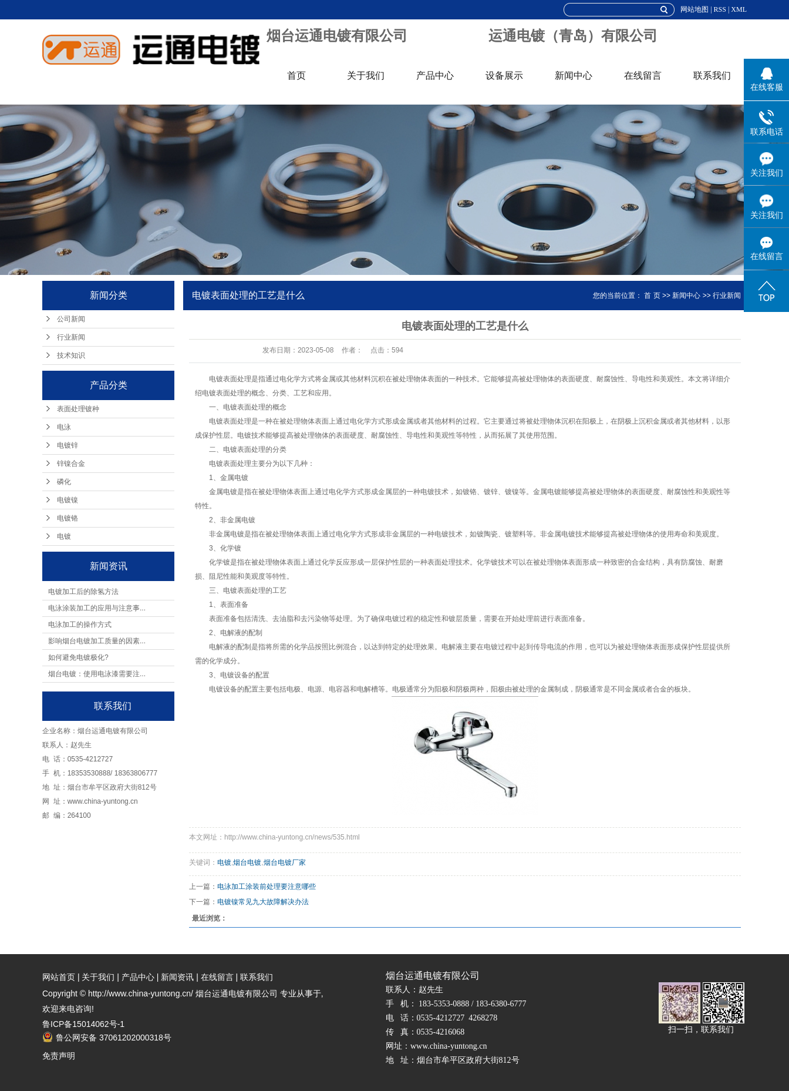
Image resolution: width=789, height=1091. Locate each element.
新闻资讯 (177, 977)
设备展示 (504, 75)
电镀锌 (67, 445)
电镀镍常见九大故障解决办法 (263, 902)
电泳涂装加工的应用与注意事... (97, 608)
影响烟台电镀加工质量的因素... (97, 641)
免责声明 (58, 1055)
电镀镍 (67, 500)
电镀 (64, 536)
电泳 (64, 427)
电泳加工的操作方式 (80, 624)
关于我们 (366, 75)
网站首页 (58, 977)
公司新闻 (71, 319)
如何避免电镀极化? (78, 657)
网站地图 (694, 9)
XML (739, 9)
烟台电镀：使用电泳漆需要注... (97, 674)
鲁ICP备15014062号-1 (83, 1024)
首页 (296, 75)
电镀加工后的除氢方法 (83, 592)
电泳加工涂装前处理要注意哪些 (266, 886)
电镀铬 (67, 518)
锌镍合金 (71, 463)
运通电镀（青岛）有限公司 (573, 35)
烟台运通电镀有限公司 (337, 35)
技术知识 (71, 355)
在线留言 (643, 75)
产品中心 (435, 75)
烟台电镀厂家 (285, 862)
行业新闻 (71, 337)
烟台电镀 (247, 862)
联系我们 (712, 75)
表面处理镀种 (78, 409)
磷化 (64, 482)
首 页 (652, 295)
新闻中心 (573, 75)
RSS (720, 9)
